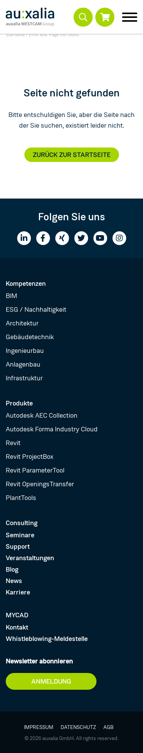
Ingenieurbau (25, 350)
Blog (12, 569)
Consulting (21, 522)
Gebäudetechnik (30, 336)
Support (18, 546)
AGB (108, 727)
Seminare (20, 535)
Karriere (18, 592)
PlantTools (21, 497)
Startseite (15, 35)
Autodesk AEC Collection (41, 415)
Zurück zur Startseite (72, 154)
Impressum (38, 727)
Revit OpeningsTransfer (40, 484)
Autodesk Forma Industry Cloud (52, 429)
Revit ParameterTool (35, 470)
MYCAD (17, 615)
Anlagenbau (23, 364)
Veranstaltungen (30, 557)
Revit (13, 442)
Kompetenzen (26, 283)
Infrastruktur (24, 378)
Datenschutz (78, 727)
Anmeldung (51, 681)
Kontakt (17, 627)
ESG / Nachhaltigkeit (36, 309)
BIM (11, 295)
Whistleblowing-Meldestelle (47, 638)
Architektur (22, 323)
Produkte (19, 403)
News (14, 580)
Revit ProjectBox (29, 456)
